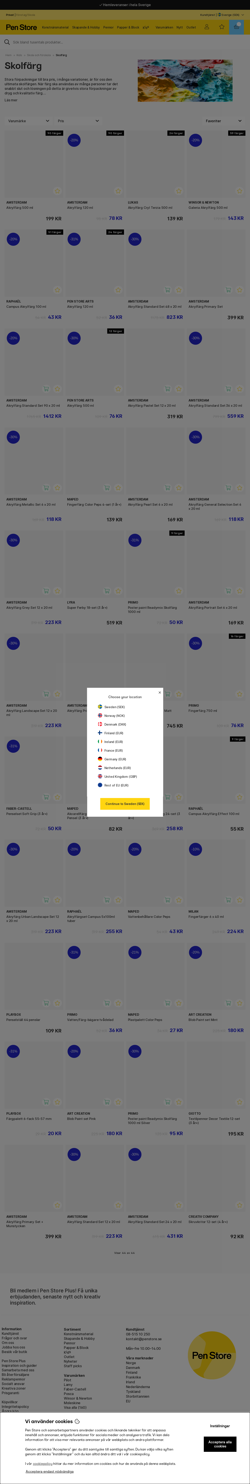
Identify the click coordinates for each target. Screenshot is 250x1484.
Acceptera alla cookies (220, 1444)
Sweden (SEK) (111, 707)
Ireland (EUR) (110, 742)
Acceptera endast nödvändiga (50, 1471)
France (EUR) (110, 750)
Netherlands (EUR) (114, 768)
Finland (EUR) (111, 733)
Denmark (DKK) (112, 724)
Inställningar (220, 1426)
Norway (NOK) (111, 716)
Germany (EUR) (112, 759)
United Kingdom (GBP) (117, 776)
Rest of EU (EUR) (113, 785)
